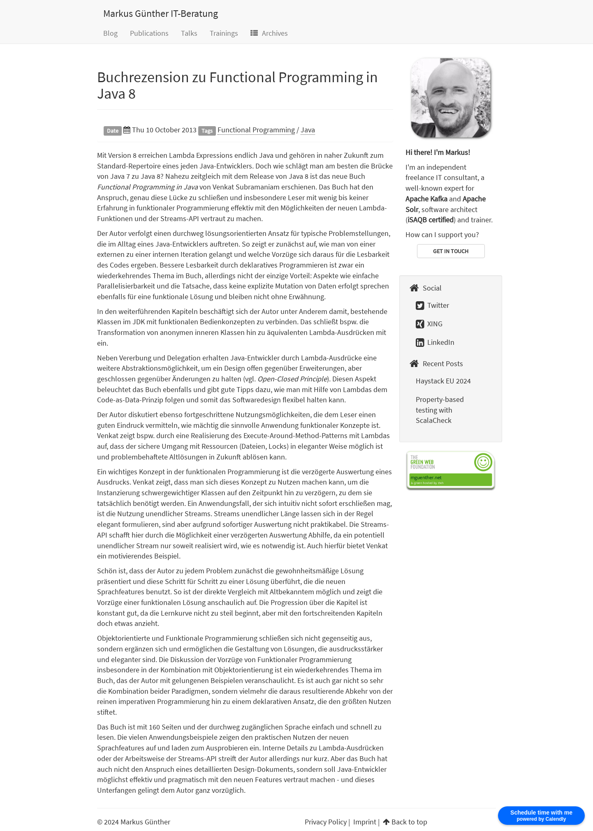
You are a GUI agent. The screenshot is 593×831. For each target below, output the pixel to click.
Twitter (432, 305)
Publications (149, 33)
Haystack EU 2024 (443, 380)
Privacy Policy (326, 821)
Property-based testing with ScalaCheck (440, 410)
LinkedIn (435, 342)
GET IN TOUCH (450, 251)
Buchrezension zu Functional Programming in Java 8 (237, 85)
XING (429, 323)
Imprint (364, 821)
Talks (189, 33)
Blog (110, 33)
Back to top (409, 821)
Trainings (224, 33)
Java (308, 129)
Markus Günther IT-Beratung (160, 13)
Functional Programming (256, 129)
